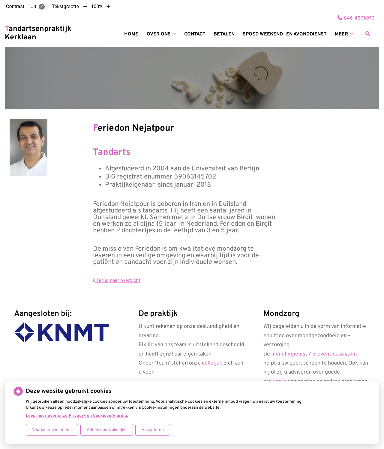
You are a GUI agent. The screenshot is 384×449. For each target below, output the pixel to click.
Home (131, 34)
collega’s (212, 363)
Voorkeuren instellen (52, 429)
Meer (341, 34)
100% (97, 6)
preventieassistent (334, 354)
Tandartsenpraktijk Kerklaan (38, 33)
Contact (195, 34)
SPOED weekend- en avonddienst (285, 34)
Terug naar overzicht (116, 281)
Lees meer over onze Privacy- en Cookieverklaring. (77, 415)
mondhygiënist (289, 354)
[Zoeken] (367, 33)
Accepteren (153, 429)
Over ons (159, 34)
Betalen (224, 34)
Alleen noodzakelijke (107, 429)
